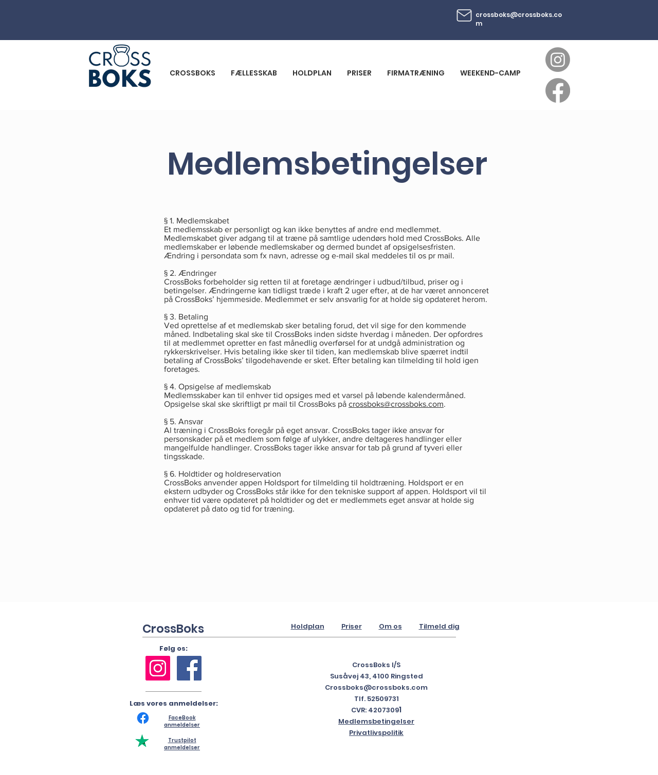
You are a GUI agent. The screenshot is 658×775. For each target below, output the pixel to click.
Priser (351, 626)
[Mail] (464, 15)
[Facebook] (557, 90)
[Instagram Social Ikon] (157, 668)
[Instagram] (557, 59)
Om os (390, 626)
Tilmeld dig (439, 626)
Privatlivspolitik (376, 733)
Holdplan (307, 626)
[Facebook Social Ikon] (189, 668)
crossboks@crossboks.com (519, 19)
